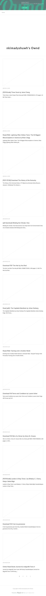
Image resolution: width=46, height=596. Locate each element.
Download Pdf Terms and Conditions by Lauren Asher (20, 393)
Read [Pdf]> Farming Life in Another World (16, 351)
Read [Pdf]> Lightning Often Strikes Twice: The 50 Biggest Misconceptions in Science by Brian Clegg (21, 136)
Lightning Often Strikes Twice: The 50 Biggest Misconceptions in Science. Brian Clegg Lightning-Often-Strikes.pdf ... (22, 141)
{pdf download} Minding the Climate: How (16, 223)
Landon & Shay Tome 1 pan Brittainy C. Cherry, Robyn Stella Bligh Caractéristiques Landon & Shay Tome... (23, 485)
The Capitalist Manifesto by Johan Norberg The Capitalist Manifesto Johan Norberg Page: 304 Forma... (23, 312)
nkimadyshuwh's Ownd (23, 48)
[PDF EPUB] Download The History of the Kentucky (19, 180)
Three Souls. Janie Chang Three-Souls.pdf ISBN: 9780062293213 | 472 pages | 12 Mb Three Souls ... (23, 96)
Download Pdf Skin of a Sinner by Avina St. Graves (19, 436)
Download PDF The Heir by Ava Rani (15, 265)
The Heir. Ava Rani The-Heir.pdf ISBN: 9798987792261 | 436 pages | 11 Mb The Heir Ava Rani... (22, 269)
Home (3, 12)
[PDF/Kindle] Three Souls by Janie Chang (16, 92)
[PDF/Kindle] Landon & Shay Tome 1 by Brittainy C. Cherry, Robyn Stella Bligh (22, 480)
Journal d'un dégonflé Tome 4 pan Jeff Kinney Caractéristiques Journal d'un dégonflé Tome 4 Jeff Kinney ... (21, 570)
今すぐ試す (25, 7)
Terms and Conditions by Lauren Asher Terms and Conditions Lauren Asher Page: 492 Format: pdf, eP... (22, 397)
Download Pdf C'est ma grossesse (14, 524)
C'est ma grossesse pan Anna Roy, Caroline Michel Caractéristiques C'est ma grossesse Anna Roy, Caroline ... (21, 528)
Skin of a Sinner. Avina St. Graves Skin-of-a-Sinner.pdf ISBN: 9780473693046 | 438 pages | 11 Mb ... (23, 440)
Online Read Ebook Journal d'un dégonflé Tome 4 (19, 567)
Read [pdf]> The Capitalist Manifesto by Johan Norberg (20, 308)
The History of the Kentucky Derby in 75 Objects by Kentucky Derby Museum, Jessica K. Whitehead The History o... (21, 184)
